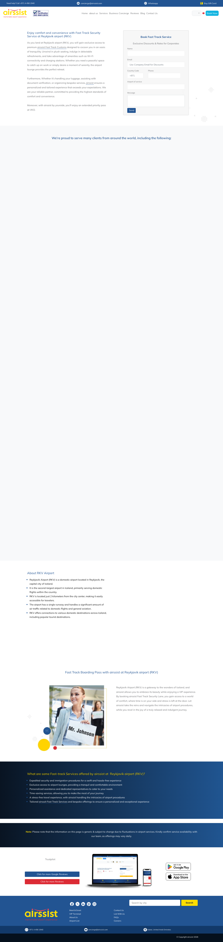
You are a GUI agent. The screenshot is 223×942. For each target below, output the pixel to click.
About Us (73, 917)
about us (93, 13)
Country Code (133, 70)
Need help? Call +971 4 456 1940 (21, 3)
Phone (151, 70)
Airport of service (134, 81)
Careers (117, 920)
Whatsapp (151, 3)
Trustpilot (50, 859)
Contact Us (152, 13)
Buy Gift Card (208, 3)
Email (129, 59)
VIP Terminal (75, 914)
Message (131, 93)
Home (85, 13)
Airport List (74, 920)
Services (103, 13)
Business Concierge (119, 13)
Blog (142, 13)
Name (130, 48)
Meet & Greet (75, 910)
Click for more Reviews (52, 881)
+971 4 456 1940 (36, 930)
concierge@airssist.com (89, 3)
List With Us (119, 914)
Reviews (134, 13)
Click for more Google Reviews (52, 874)
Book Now (212, 13)
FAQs (116, 917)
